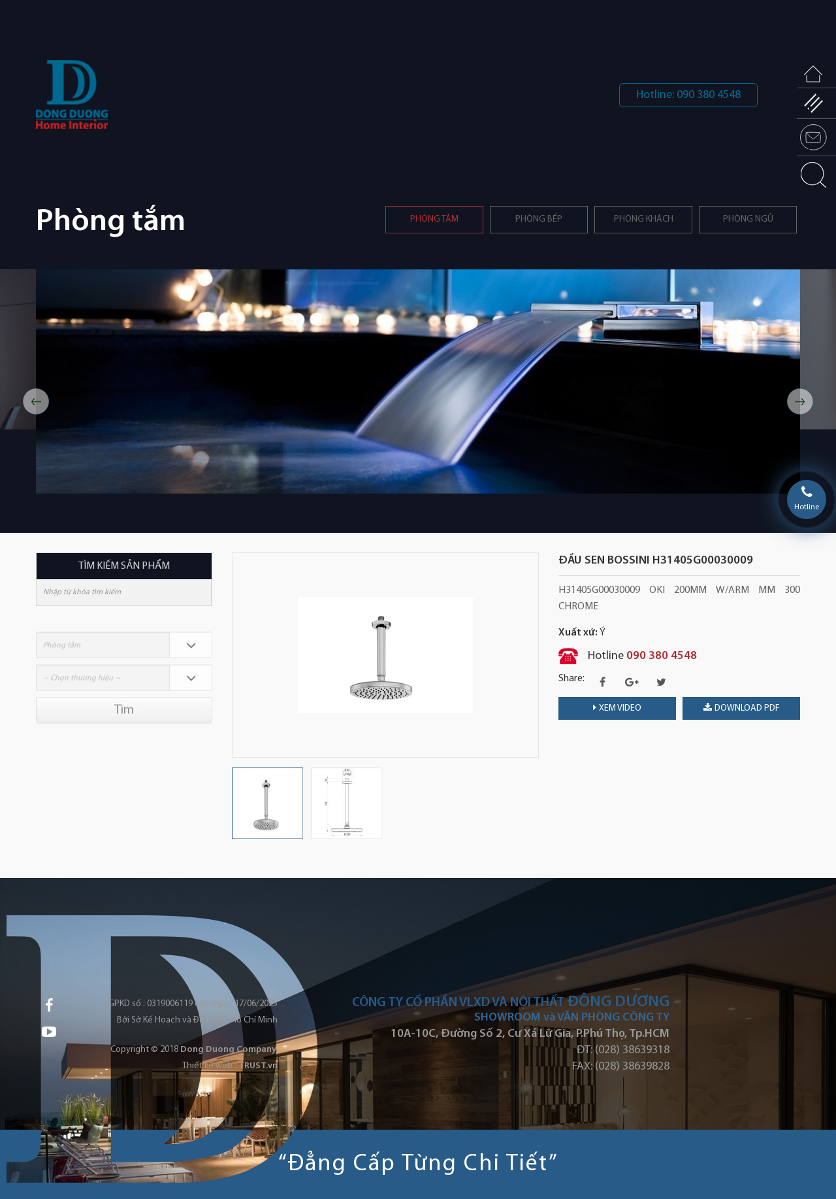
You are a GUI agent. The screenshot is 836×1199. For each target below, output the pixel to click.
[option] (418, 381)
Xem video (617, 708)
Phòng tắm (434, 219)
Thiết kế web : (209, 1066)
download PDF (741, 708)
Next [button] (800, 401)
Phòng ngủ (748, 219)
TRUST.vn (258, 1066)
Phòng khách (643, 219)
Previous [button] (36, 401)
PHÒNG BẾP (538, 219)
